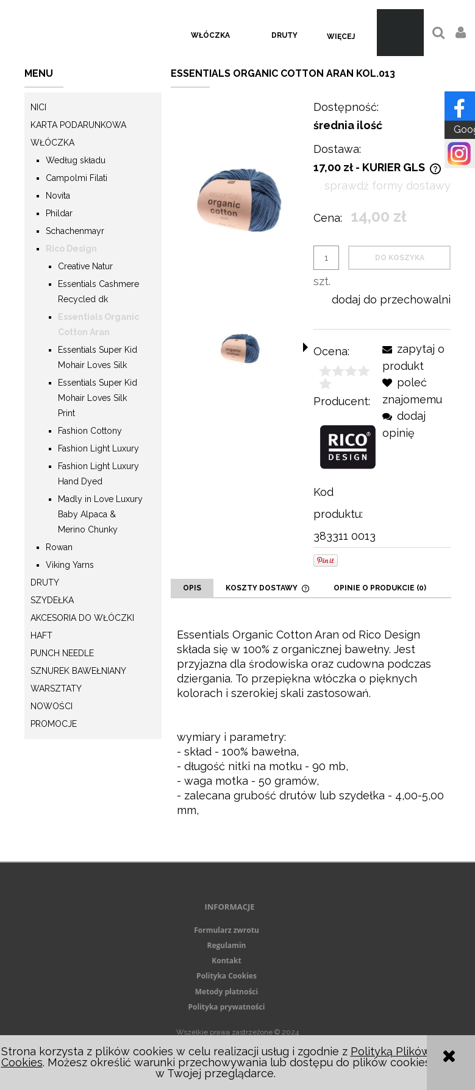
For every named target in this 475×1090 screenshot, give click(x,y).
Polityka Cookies (226, 976)
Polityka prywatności (226, 1007)
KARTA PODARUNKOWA (78, 125)
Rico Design (71, 248)
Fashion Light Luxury (98, 448)
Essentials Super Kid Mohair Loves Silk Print (97, 398)
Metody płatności (226, 991)
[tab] (192, 588)
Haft (41, 635)
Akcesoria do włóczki (82, 618)
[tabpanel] (311, 730)
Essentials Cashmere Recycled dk (98, 291)
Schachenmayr (75, 231)
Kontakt (226, 960)
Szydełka (52, 600)
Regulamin (226, 945)
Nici (38, 107)
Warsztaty (56, 688)
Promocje (53, 724)
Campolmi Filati (76, 178)
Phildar (59, 213)
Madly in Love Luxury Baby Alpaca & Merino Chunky (100, 514)
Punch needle (62, 653)
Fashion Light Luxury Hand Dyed (98, 473)
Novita (58, 195)
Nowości (51, 706)
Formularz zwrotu (226, 930)
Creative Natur (85, 266)
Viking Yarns (70, 565)
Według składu (75, 160)
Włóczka (52, 142)
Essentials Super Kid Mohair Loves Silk (97, 357)
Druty (44, 582)
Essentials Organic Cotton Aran (98, 324)
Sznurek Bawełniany (78, 671)
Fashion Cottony (90, 431)
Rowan (59, 547)
